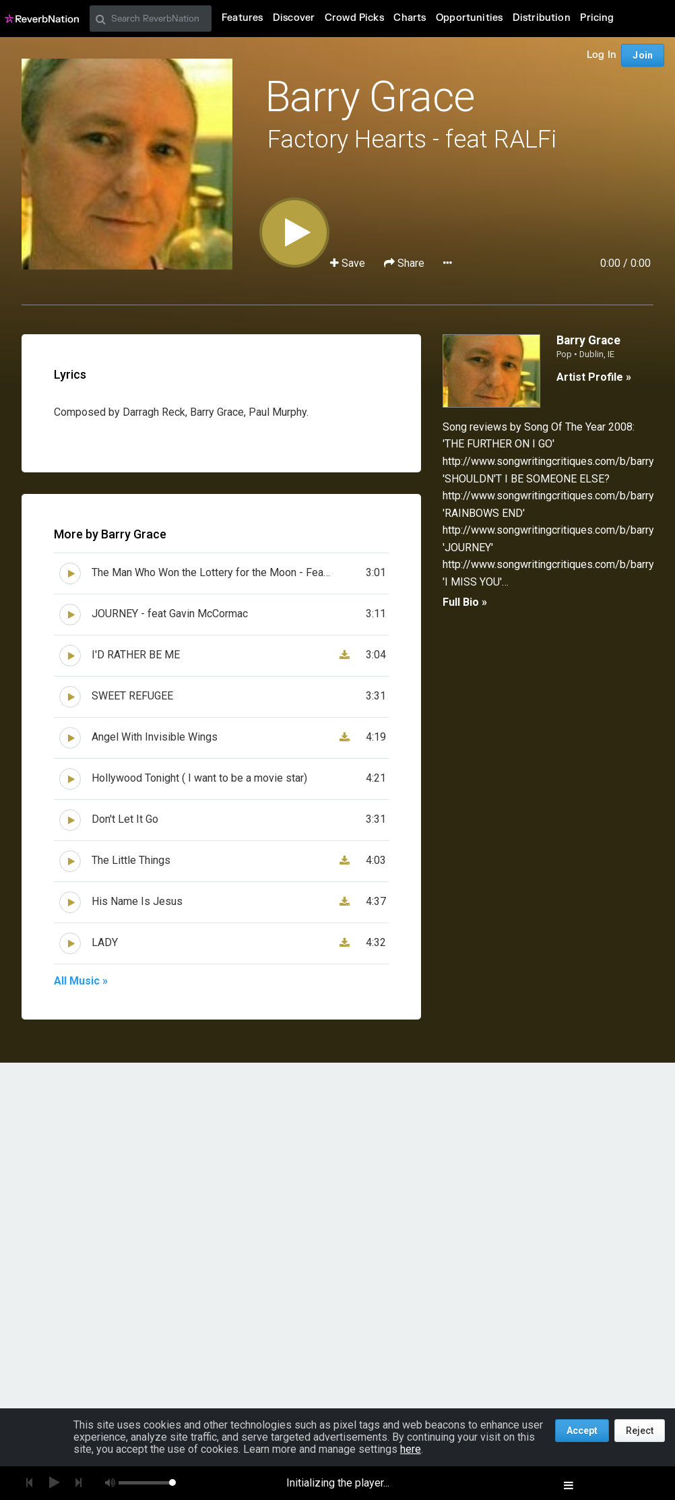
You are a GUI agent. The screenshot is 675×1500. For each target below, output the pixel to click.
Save (349, 263)
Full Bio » (465, 602)
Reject (639, 1430)
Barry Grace (369, 96)
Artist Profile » (593, 377)
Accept (582, 1430)
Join (643, 55)
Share (405, 263)
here (410, 1449)
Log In (601, 55)
